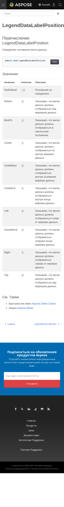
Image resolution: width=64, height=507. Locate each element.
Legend (10, 324)
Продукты (31, 425)
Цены (31, 430)
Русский (44, 4)
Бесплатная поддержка (31, 440)
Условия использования (41, 469)
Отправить (32, 383)
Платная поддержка (31, 449)
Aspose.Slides (25, 308)
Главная (31, 420)
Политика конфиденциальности (18, 469)
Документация (31, 435)
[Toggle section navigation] (58, 13)
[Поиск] (28, 13)
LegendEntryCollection (46, 324)
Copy (54, 62)
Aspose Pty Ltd (19, 466)
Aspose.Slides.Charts (44, 303)
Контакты (55, 469)
